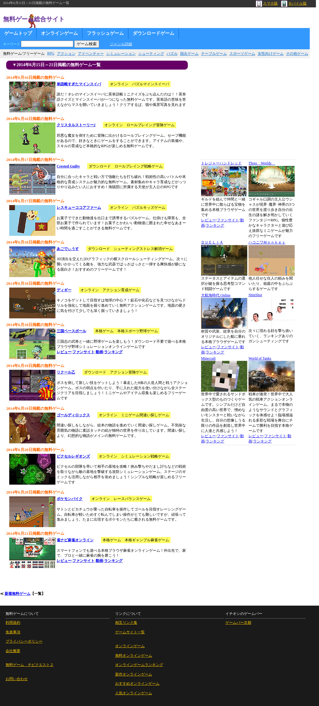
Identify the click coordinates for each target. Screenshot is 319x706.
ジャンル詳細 (121, 44)
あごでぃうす (68, 249)
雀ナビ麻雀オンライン (75, 540)
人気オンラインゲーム (133, 693)
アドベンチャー (91, 53)
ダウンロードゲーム (153, 33)
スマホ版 (267, 3)
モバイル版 (294, 3)
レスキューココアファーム (79, 207)
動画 (99, 352)
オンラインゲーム (59, 33)
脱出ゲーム (189, 53)
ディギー (64, 290)
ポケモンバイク (70, 499)
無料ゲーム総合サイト (34, 19)
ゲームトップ (18, 33)
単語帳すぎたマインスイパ (79, 84)
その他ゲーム (297, 53)
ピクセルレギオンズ (73, 456)
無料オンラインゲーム (133, 655)
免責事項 (13, 632)
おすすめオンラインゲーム (137, 683)
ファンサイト (83, 352)
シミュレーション (121, 53)
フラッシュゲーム (105, 33)
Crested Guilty (68, 166)
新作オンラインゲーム (133, 674)
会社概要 (13, 651)
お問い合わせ (17, 679)
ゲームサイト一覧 (130, 632)
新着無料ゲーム (17, 593)
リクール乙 (66, 372)
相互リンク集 (126, 622)
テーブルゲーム (214, 53)
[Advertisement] (245, 111)
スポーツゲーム (242, 53)
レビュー (64, 352)
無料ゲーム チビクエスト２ (30, 665)
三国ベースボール (71, 331)
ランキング (113, 352)
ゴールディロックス (73, 415)
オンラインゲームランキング (139, 665)
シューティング (151, 53)
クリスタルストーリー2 (76, 125)
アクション (66, 53)
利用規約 (13, 622)
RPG (50, 53)
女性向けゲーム (271, 53)
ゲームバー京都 (238, 622)
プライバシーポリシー (24, 641)
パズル (172, 53)
